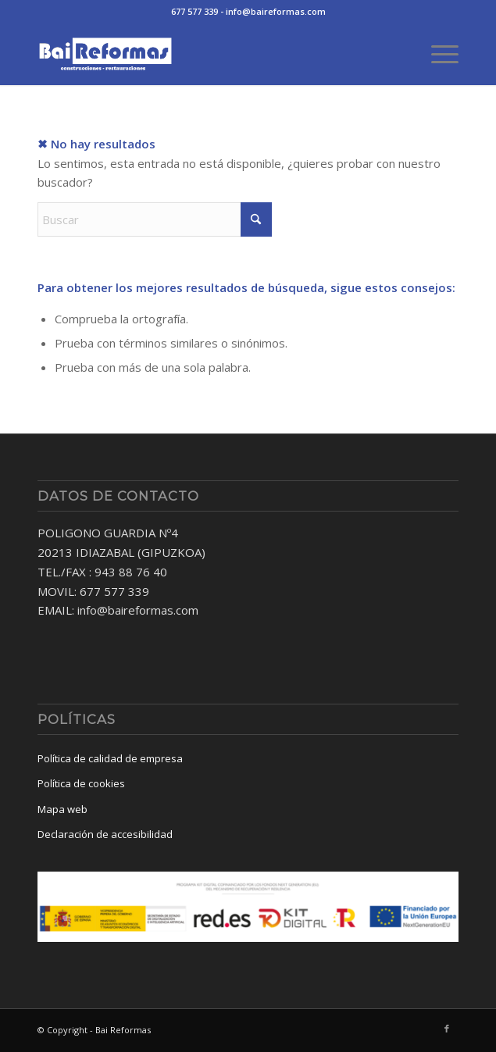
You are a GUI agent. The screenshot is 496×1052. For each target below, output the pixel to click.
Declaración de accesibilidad (105, 834)
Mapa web (62, 809)
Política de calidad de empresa (110, 758)
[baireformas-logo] (206, 54)
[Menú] (437, 54)
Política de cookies (81, 783)
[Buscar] (154, 219)
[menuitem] (437, 54)
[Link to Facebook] (447, 1028)
